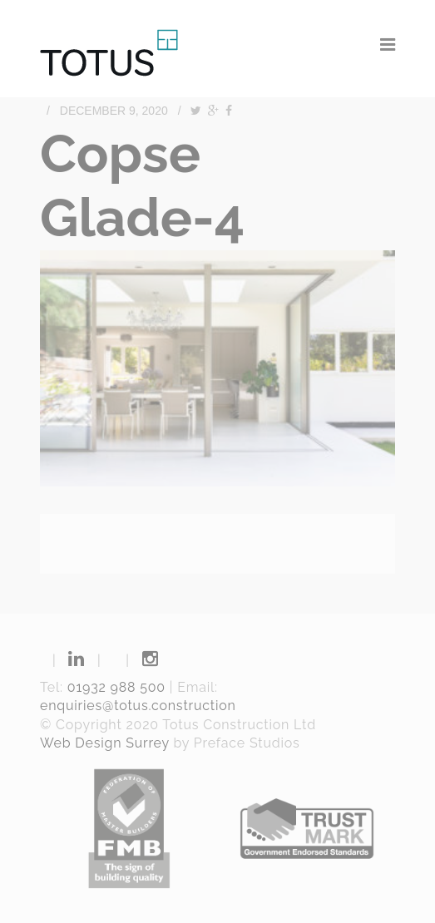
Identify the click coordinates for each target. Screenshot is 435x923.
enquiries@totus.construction (138, 705)
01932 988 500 (116, 687)
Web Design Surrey (105, 743)
